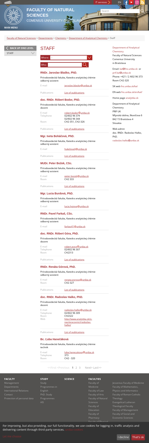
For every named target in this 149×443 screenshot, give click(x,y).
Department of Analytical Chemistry (88, 38)
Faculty (9, 379)
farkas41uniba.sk (74, 226)
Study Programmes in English (48, 386)
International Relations (16, 390)
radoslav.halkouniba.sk (78, 310)
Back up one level (22, 48)
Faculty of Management (125, 410)
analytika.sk (132, 98)
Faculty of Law (96, 390)
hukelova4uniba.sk (75, 149)
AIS (42, 402)
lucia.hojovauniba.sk (76, 206)
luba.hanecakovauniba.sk (79, 352)
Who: (44, 64)
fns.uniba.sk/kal (129, 86)
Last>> (97, 367)
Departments (45, 38)
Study (44, 379)
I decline (123, 437)
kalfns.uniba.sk (129, 68)
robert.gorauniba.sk (76, 246)
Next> (89, 367)
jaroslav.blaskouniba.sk (78, 85)
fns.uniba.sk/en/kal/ (131, 92)
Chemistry (60, 38)
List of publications (74, 92)
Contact (8, 394)
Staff (10, 53)
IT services (101, 2)
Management (11, 383)
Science (69, 379)
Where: (45, 57)
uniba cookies (74, 429)
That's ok (138, 437)
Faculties (94, 379)
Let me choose (12, 436)
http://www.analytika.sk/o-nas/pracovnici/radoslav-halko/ (78, 322)
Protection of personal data (19, 398)
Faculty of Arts (96, 394)
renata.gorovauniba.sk (77, 279)
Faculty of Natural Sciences (21, 38)
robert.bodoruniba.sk (77, 112)
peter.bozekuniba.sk (76, 176)
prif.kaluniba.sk (122, 72)
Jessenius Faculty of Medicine (128, 383)
